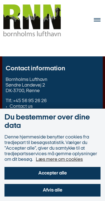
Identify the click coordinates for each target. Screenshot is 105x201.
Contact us (21, 106)
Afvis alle (52, 190)
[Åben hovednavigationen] (99, 21)
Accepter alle (52, 173)
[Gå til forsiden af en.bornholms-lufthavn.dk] (30, 21)
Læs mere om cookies (59, 159)
